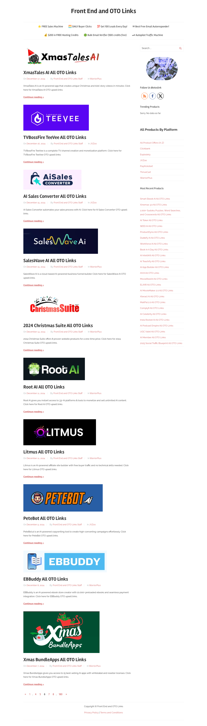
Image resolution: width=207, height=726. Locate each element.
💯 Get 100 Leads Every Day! (112, 26)
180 (60, 694)
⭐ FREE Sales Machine (50, 26)
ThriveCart (145, 172)
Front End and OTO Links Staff (68, 79)
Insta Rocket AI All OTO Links (154, 319)
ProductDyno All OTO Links (154, 232)
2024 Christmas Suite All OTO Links (58, 326)
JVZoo (93, 143)
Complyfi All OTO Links (152, 308)
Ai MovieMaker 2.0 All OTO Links (156, 290)
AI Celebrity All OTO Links (153, 314)
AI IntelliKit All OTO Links (152, 255)
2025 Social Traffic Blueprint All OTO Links (161, 343)
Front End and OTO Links (103, 11)
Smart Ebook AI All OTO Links (155, 198)
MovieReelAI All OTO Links (153, 279)
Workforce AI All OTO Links (154, 243)
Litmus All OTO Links (43, 452)
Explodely (145, 154)
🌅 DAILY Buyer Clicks (80, 26)
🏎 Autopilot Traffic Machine (147, 35)
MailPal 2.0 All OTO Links (152, 302)
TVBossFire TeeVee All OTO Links (54, 137)
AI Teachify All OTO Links (152, 261)
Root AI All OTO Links (44, 387)
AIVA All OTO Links (149, 273)
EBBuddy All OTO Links (45, 579)
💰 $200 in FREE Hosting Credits (61, 35)
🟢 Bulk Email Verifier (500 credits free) (105, 35)
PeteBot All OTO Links (44, 518)
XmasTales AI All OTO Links (49, 73)
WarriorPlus (96, 79)
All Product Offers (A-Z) (152, 142)
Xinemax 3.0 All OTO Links (153, 204)
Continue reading (32, 97)
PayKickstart (146, 166)
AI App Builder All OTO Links (154, 267)
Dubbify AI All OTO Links (152, 237)
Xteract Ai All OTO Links (152, 296)
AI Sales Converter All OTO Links (54, 196)
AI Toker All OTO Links (151, 220)
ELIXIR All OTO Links (150, 284)
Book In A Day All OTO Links (154, 249)
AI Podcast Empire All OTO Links (156, 325)
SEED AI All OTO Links (151, 226)
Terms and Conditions (111, 712)
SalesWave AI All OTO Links (49, 261)
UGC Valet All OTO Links (152, 331)
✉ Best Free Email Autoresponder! (151, 26)
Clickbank (145, 148)
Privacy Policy (91, 712)
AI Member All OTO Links (153, 337)
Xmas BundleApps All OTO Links (54, 660)
